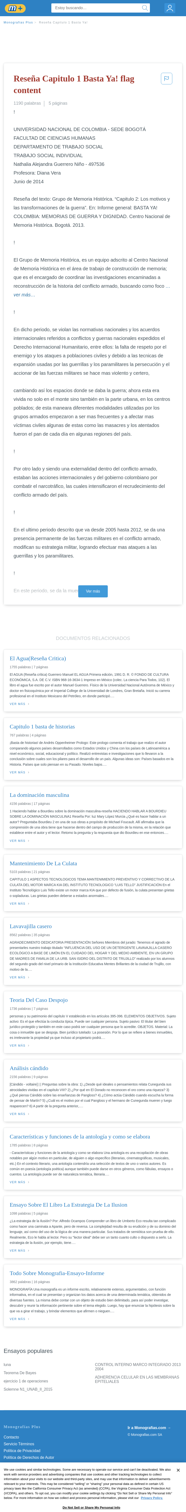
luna (7, 1365)
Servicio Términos (19, 1444)
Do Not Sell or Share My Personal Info (36, 1478)
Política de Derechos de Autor (29, 1457)
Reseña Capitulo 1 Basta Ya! (63, 22)
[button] (166, 85)
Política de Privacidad (22, 1451)
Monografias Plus (18, 22)
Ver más (93, 591)
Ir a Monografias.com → (149, 1428)
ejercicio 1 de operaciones (26, 1381)
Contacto (11, 1437)
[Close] (178, 1486)
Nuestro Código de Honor (25, 1471)
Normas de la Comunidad (25, 1464)
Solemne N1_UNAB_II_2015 (28, 1389)
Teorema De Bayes (20, 1373)
